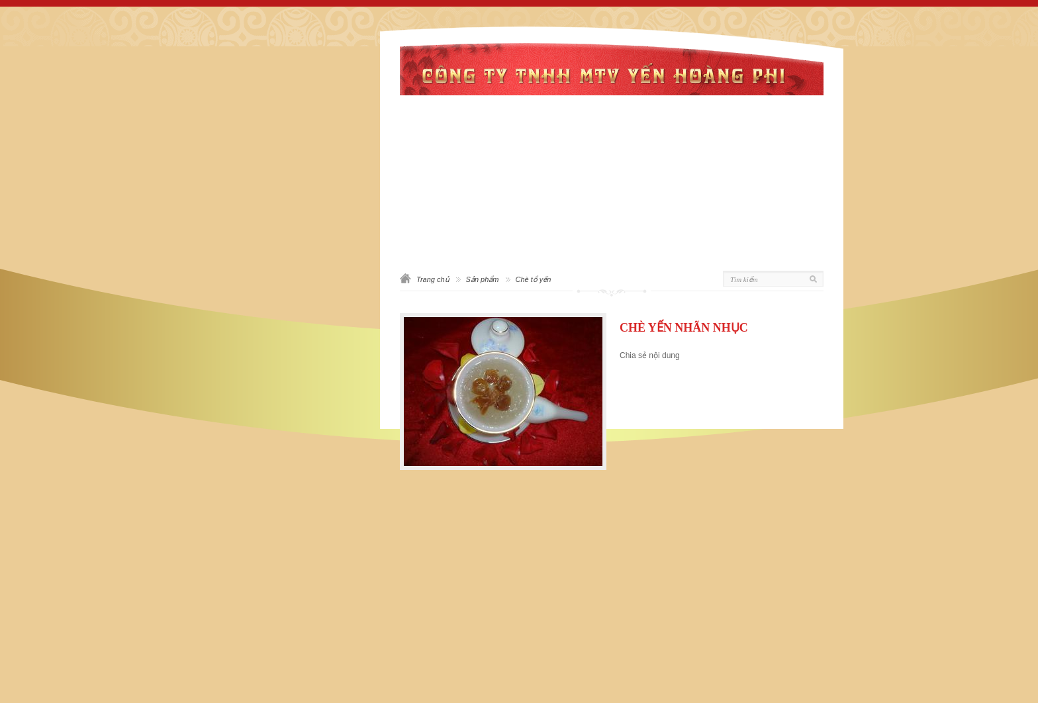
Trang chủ (432, 279)
